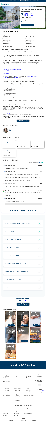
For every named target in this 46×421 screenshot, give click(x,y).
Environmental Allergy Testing (10, 67)
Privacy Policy (28, 394)
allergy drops (7, 113)
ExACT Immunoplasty (27, 113)
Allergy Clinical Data (28, 390)
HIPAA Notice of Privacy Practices (28, 395)
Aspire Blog (17, 391)
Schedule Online (23, 120)
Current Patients (17, 396)
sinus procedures (30, 76)
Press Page (6, 394)
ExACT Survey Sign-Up (17, 397)
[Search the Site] (39, 374)
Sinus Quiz (28, 380)
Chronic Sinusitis (28, 375)
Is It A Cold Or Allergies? (6, 380)
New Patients (18, 395)
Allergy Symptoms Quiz (6, 381)
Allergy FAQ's (7, 378)
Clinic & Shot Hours (26, 22)
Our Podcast (17, 392)
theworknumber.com (41, 395)
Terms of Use (28, 392)
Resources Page (17, 390)
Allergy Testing (6, 373)
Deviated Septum (28, 376)
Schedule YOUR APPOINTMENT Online (23, 304)
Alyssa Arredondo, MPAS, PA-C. (24, 54)
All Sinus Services (28, 378)
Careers (6, 392)
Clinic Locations (6, 390)
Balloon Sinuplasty (28, 377)
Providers (6, 391)
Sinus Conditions (28, 373)
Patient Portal (17, 400)
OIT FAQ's (17, 376)
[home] (5, 4)
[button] (44, 3)
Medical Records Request (17, 399)
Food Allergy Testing (8, 73)
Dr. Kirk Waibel (13, 54)
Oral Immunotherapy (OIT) (17, 375)
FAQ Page (23, 300)
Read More (12, 325)
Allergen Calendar (17, 394)
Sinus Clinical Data (28, 391)
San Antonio (16, 77)
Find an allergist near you (23, 405)
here (40, 0)
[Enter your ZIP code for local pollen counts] (39, 382)
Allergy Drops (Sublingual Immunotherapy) (12, 69)
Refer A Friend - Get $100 (6, 395)
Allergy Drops (7, 375)
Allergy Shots (6, 70)
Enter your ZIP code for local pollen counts (39, 381)
